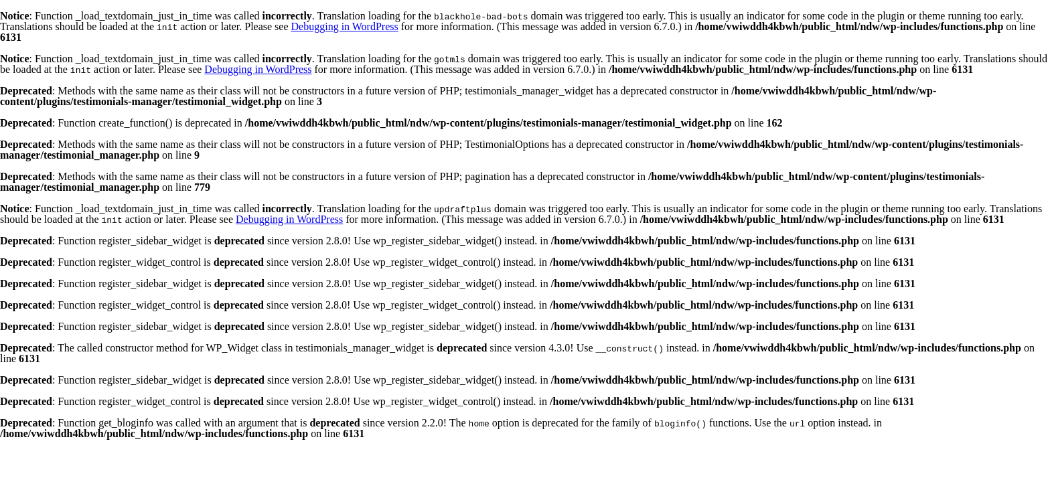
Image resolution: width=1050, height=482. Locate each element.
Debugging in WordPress (344, 26)
